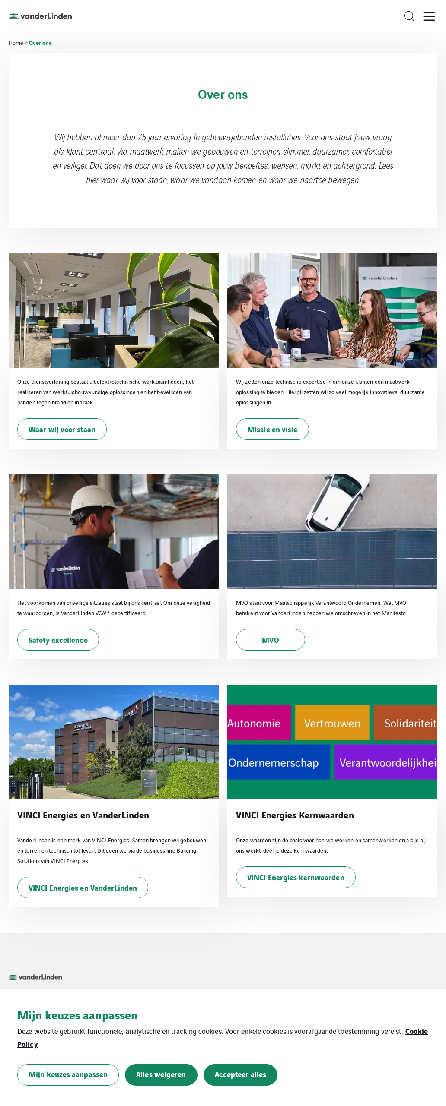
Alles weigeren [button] (161, 1073)
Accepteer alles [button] (241, 1073)
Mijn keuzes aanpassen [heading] (77, 1014)
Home (16, 42)
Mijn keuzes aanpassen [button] (68, 1073)
